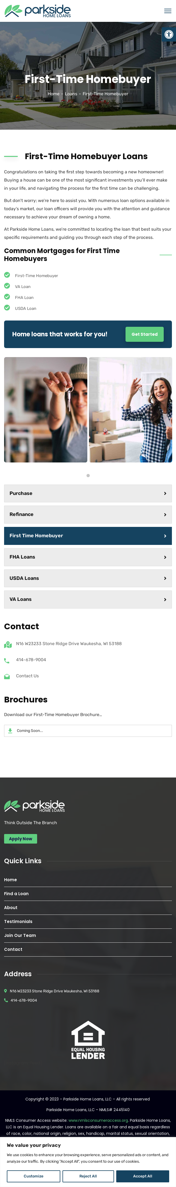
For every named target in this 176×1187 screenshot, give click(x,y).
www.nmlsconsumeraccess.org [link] (98, 1120)
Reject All (88, 1176)
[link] (169, 34)
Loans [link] (71, 93)
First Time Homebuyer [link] (88, 536)
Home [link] (53, 93)
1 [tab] (88, 475)
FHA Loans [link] (88, 557)
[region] (88, 1162)
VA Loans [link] (88, 599)
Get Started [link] (145, 334)
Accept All (142, 1176)
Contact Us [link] (27, 675)
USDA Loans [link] (88, 578)
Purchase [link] (88, 493)
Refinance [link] (88, 514)
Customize (33, 1176)
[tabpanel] (45, 409)
